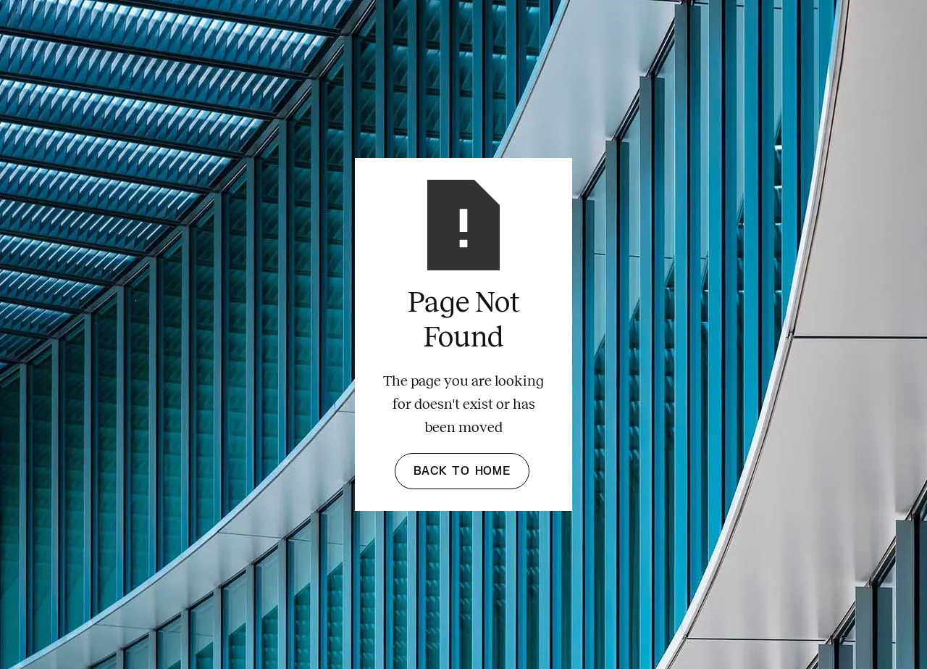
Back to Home (462, 471)
